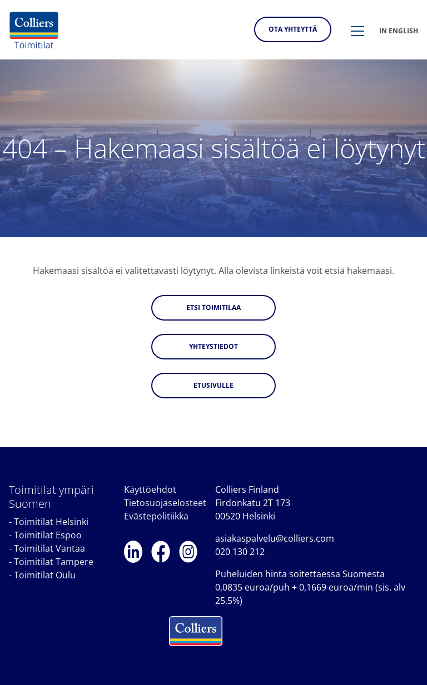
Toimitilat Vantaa (49, 548)
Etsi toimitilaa (213, 307)
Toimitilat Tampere (53, 562)
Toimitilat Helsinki (51, 522)
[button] (357, 31)
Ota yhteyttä (293, 29)
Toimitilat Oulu (45, 575)
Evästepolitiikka (156, 516)
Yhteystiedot (213, 346)
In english (398, 31)
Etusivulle (213, 385)
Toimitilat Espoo (48, 535)
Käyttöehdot (150, 489)
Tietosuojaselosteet (165, 503)
